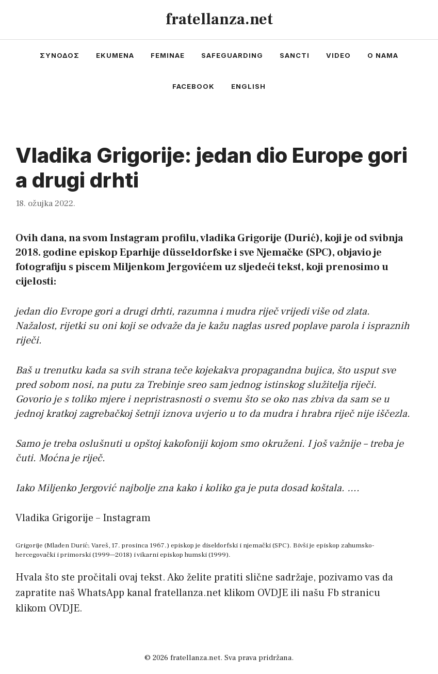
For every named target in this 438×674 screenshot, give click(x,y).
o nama (382, 55)
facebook (193, 86)
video (338, 55)
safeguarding (232, 55)
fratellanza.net (219, 19)
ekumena (115, 55)
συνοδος (59, 55)
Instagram (127, 518)
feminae (168, 55)
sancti (295, 55)
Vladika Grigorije (54, 518)
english (248, 86)
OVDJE (272, 593)
